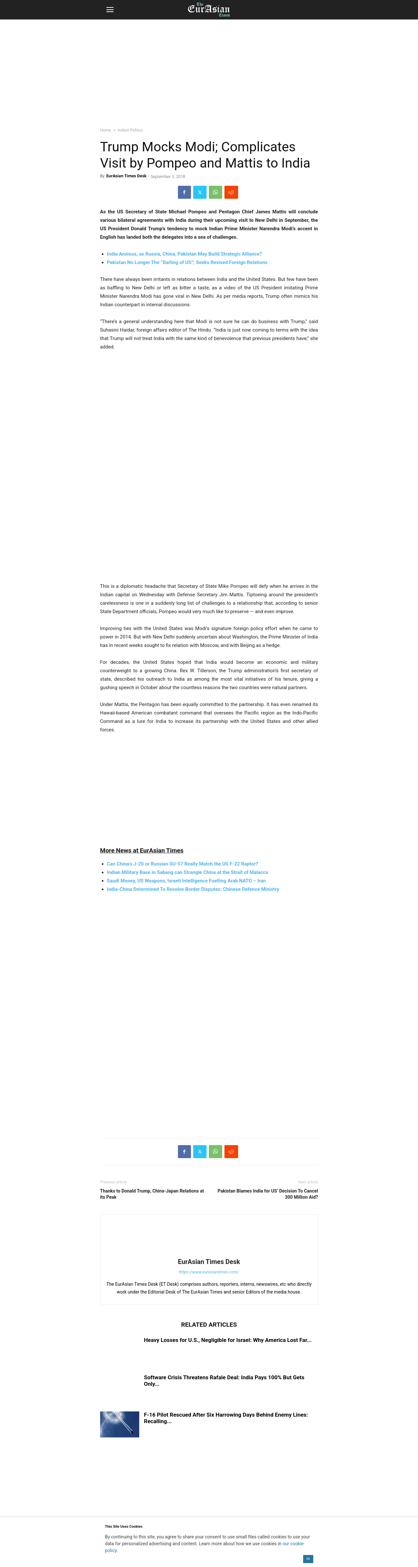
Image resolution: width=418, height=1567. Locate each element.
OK (308, 1559)
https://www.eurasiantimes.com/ (209, 1272)
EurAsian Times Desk (126, 176)
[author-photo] (209, 1252)
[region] (209, 69)
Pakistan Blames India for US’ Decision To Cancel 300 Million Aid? (268, 1194)
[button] (110, 9)
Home (105, 130)
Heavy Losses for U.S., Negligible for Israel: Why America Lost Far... (228, 1340)
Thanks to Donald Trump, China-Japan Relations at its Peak (152, 1194)
